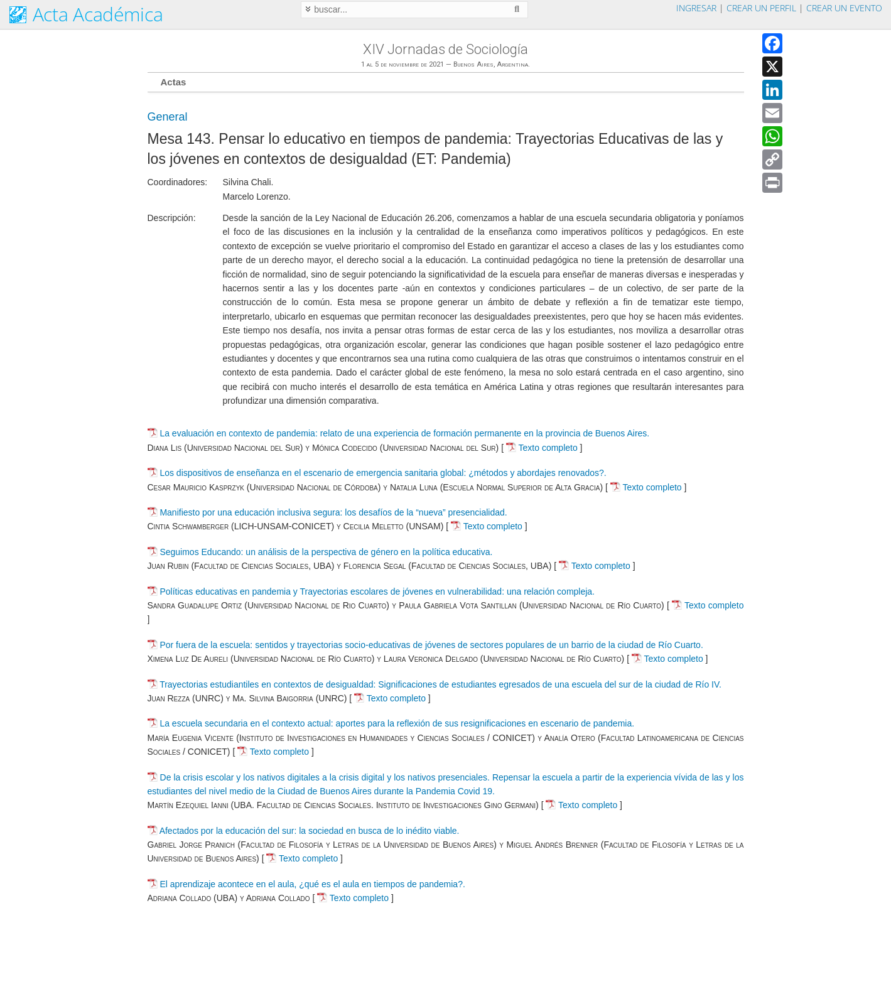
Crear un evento (844, 8)
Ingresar (696, 8)
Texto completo (542, 448)
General (168, 117)
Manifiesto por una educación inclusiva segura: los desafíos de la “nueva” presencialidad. (333, 512)
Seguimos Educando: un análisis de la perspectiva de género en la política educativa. (325, 552)
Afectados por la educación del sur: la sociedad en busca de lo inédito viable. (309, 831)
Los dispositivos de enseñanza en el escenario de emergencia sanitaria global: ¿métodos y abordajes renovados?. (382, 473)
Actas (173, 82)
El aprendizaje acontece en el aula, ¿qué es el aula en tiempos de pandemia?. (312, 884)
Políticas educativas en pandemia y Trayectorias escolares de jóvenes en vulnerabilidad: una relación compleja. (377, 591)
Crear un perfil (761, 8)
